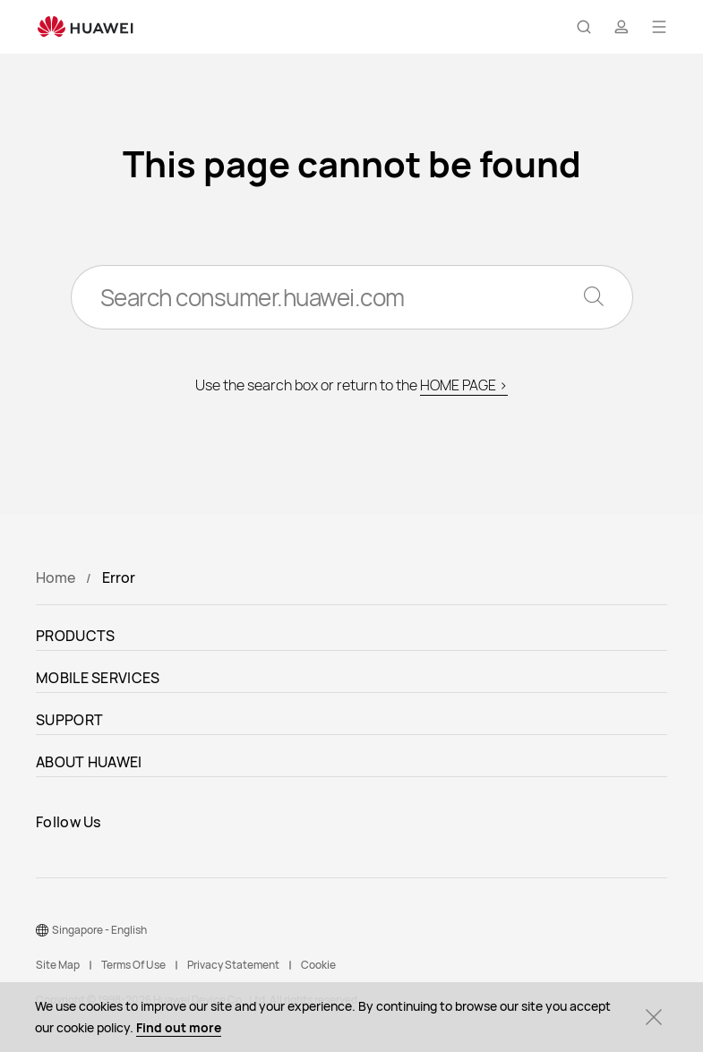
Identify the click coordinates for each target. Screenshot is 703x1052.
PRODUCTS (75, 636)
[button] (584, 27)
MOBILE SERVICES (98, 678)
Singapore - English (99, 929)
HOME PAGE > (464, 385)
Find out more (178, 1027)
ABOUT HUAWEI (89, 762)
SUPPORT (69, 720)
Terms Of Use (133, 964)
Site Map (58, 964)
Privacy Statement (233, 964)
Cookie (318, 964)
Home (55, 577)
